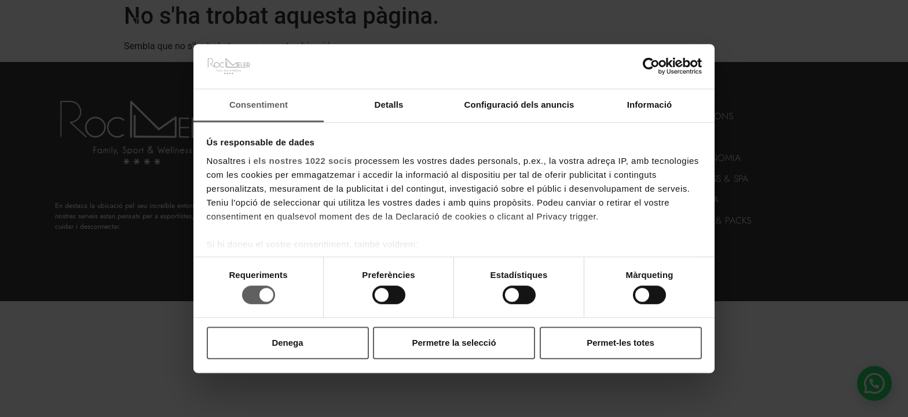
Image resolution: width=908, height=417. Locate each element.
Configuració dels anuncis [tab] (519, 104)
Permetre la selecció (454, 343)
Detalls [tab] (389, 104)
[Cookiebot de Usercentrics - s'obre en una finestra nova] (651, 66)
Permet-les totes (620, 343)
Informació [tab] (649, 104)
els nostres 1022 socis (303, 161)
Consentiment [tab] (258, 104)
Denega (287, 343)
